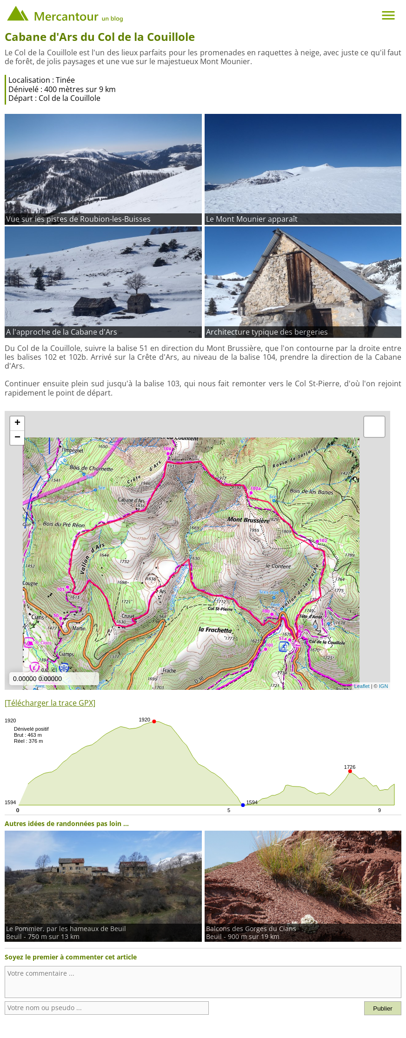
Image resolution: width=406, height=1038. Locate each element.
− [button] (17, 438)
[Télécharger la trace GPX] (50, 703)
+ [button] (17, 423)
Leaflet (362, 686)
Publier (383, 1008)
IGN (383, 686)
